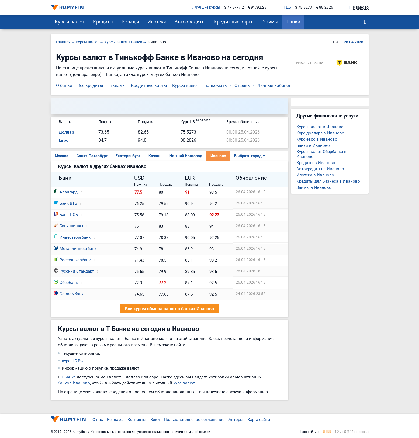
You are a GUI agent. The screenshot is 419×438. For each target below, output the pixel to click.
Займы (270, 21)
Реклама (115, 419)
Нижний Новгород (185, 156)
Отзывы (242, 85)
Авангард (66, 191)
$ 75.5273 (303, 7)
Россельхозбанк (72, 259)
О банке (64, 85)
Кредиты (103, 21)
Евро (63, 140)
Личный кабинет (274, 85)
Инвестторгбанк (72, 237)
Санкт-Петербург (92, 156)
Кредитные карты (234, 21)
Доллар (66, 132)
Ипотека (157, 21)
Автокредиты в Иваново (320, 168)
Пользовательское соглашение (194, 419)
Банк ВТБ (65, 203)
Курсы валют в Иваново (320, 126)
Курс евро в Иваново (316, 139)
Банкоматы (216, 85)
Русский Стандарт (74, 271)
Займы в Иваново (313, 187)
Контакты (136, 419)
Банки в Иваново (313, 145)
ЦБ (287, 7)
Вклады (130, 21)
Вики (155, 419)
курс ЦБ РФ (73, 360)
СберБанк (66, 282)
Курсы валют (70, 21)
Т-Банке (68, 377)
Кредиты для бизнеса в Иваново (328, 181)
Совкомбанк (69, 293)
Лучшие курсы (206, 7)
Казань (154, 156)
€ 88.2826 (324, 7)
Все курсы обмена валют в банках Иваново (169, 308)
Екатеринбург (128, 156)
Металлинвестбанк (75, 248)
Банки (293, 21)
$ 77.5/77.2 (234, 7)
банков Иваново (74, 382)
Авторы (235, 419)
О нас (97, 419)
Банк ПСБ (66, 214)
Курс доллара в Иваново (320, 132)
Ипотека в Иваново (315, 174)
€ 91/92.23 (257, 7)
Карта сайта (258, 419)
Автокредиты (190, 21)
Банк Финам (68, 225)
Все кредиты (90, 85)
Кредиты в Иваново (315, 162)
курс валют (184, 382)
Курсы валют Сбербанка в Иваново (321, 154)
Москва (61, 156)
